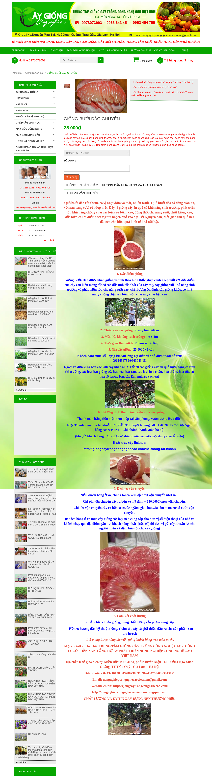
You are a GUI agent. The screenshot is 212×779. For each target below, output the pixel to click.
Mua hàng (72, 177)
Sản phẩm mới (38, 50)
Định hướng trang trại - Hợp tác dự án (34, 149)
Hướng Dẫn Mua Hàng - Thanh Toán (153, 50)
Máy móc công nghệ (35, 128)
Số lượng (70, 160)
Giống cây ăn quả (34, 73)
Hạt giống (35, 98)
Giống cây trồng (35, 91)
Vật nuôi (35, 104)
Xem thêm (21, 390)
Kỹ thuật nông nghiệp (113, 50)
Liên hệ (184, 50)
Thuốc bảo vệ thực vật (31, 116)
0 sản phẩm (142, 60)
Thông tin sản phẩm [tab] (81, 185)
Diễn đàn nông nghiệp (81, 50)
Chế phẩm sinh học (35, 122)
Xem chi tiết (48, 240)
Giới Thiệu (57, 50)
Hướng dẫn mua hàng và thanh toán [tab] (132, 185)
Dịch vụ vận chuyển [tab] (82, 193)
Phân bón (35, 110)
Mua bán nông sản (35, 134)
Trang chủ (18, 50)
